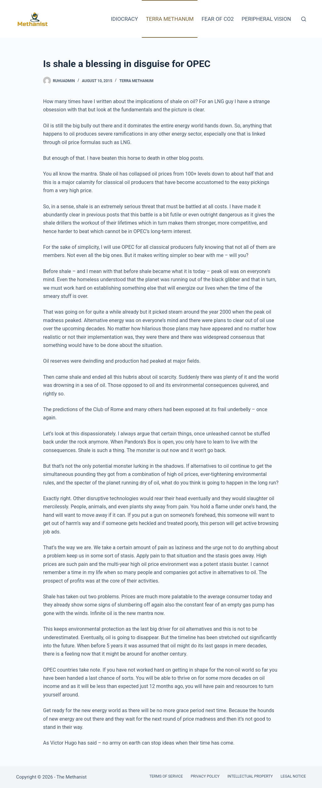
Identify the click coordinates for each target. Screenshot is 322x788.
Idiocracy (124, 19)
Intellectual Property (250, 776)
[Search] (303, 19)
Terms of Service (166, 776)
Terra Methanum (170, 19)
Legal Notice (293, 776)
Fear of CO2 (218, 19)
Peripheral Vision (266, 19)
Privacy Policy (205, 776)
